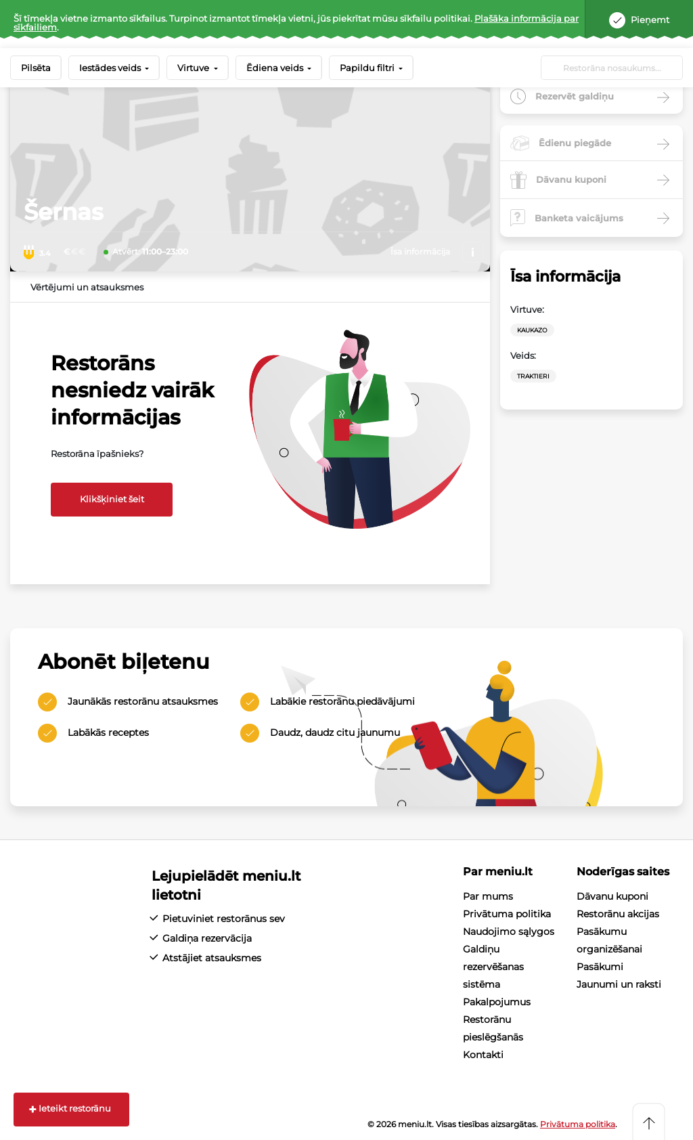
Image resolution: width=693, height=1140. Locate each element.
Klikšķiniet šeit (112, 499)
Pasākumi (600, 967)
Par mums (488, 896)
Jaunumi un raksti (619, 984)
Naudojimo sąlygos (508, 931)
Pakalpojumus (497, 1002)
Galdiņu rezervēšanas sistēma (493, 966)
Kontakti (483, 1055)
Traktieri (533, 376)
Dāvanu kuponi (612, 896)
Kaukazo (532, 330)
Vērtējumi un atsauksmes (86, 287)
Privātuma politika (507, 914)
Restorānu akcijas (618, 914)
